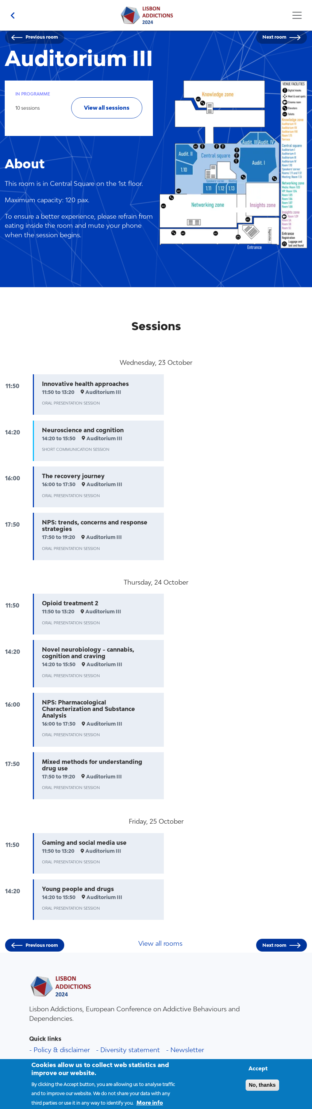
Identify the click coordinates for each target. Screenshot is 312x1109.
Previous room (42, 37)
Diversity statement (130, 1050)
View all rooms (160, 943)
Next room (274, 37)
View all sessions (107, 108)
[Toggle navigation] (296, 15)
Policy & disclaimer (62, 1050)
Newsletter (187, 1050)
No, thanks (262, 1089)
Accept (258, 1073)
